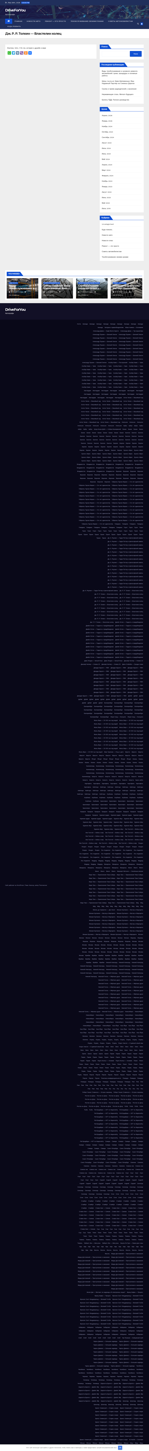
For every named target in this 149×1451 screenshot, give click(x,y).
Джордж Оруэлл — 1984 (101, 668)
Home (79, 324)
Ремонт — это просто (55, 21)
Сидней (102, 1180)
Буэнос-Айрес (128, 450)
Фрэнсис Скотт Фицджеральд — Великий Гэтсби (127, 1296)
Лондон (140, 843)
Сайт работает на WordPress (14, 885)
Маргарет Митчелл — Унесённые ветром (130, 871)
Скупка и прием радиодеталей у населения (119, 89)
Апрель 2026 (107, 115)
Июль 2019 (106, 208)
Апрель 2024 (107, 165)
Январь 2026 (107, 121)
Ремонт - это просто (119, 283)
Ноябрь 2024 (107, 126)
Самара (107, 1141)
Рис (110, 1089)
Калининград (90, 766)
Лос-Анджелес (105, 850)
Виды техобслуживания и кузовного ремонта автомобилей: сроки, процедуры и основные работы (119, 73)
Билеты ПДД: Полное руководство (115, 100)
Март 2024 (106, 170)
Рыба (126, 1106)
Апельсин (125, 422)
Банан (124, 429)
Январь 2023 (107, 187)
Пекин (136, 1060)
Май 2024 (106, 159)
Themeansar (43, 885)
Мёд (137, 903)
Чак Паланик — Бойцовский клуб (132, 1338)
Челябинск (139, 1366)
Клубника (110, 794)
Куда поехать (14, 26)
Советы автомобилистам (120, 21)
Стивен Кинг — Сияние (103, 1208)
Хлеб (80, 1338)
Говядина (117, 524)
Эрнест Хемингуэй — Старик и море (106, 1408)
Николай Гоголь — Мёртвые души (109, 976)
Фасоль (96, 1250)
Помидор (125, 1078)
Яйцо (131, 1443)
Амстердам (87, 390)
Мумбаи (87, 955)
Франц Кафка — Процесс (135, 1292)
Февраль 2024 (107, 176)
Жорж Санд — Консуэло (118, 717)
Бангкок (127, 432)
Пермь (118, 1067)
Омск (107, 1046)
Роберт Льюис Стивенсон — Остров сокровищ (97, 1092)
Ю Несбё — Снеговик (136, 1439)
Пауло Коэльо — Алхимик (106, 1060)
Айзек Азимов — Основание (134, 327)
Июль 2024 (106, 148)
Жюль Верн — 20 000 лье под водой (106, 720)
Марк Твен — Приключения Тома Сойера (102, 875)
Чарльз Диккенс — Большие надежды (105, 1341)
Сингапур (140, 1183)
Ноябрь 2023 (107, 181)
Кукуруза (83, 811)
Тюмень (101, 1236)
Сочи (112, 1194)
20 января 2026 (17, 292)
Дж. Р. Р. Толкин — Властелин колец (131, 590)
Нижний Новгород (111, 962)
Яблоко (82, 1443)
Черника (85, 1376)
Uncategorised (108, 224)
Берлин (115, 443)
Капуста (94, 776)
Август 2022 (107, 192)
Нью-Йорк (115, 1025)
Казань (135, 759)
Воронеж (118, 471)
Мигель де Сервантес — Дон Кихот (104, 910)
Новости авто (33, 21)
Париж (112, 1053)
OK (120, 1447)
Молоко (140, 934)
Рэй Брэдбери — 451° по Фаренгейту (106, 1110)
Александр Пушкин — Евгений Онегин (105, 334)
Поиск (104, 47)
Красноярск (104, 801)
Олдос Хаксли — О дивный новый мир (130, 1043)
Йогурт (94, 759)
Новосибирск (129, 1011)
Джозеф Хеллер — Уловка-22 (133, 661)
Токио (89, 1232)
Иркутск (127, 752)
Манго (130, 868)
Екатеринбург (108, 703)
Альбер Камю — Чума (136, 362)
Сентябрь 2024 (108, 137)
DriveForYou (15, 10)
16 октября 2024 (121, 292)
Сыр (98, 1229)
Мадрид (94, 860)
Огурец (92, 1039)
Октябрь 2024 (107, 132)
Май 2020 (106, 203)
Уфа (80, 1246)
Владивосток (81, 464)
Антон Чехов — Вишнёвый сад (133, 397)
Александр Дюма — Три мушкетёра (131, 331)
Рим (133, 1082)
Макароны (107, 864)
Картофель (88, 783)
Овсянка (85, 1036)
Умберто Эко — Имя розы (92, 1243)
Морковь (133, 938)
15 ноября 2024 (52, 292)
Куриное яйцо (118, 818)
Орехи (141, 1050)
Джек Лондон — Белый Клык (93, 661)
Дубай (130, 696)
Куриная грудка (104, 815)
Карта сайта (139, 780)
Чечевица (86, 1380)
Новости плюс (107, 241)
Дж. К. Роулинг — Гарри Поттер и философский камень (125, 538)
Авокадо (85, 324)
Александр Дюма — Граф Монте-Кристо (106, 331)
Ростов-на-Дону (90, 1096)
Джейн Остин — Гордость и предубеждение (129, 622)
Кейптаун (96, 787)
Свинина (133, 1162)
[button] (138, 24)
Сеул (127, 1173)
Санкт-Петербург (112, 1148)
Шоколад (125, 1401)
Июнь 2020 (106, 198)
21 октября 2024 (86, 292)
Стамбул (140, 1197)
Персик (85, 1075)
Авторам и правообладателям (114, 327)
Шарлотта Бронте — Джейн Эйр (111, 1383)
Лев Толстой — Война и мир (134, 829)
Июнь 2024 (106, 154)
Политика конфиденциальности (111, 1078)
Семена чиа (130, 1166)
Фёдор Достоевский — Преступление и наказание (127, 1253)
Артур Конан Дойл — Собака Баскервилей (107, 429)
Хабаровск (82, 1327)
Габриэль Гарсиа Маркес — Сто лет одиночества (127, 482)
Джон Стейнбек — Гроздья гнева (132, 664)
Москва (134, 941)
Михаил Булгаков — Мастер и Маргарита (130, 910)
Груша (80, 534)
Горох (125, 527)
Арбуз (125, 425)
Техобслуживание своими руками (87, 21)
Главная (18, 21)
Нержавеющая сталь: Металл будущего (117, 94)
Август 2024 (107, 143)
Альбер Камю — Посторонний (117, 362)
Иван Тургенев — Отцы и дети (113, 752)
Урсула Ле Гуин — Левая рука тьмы (131, 1243)
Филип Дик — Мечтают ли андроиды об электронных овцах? (106, 1292)
